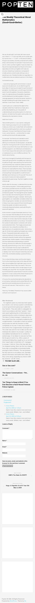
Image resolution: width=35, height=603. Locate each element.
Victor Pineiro (10, 406)
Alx (25, 601)
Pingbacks (7, 402)
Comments (7, 400)
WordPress (13, 601)
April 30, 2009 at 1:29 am (13, 408)
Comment (5, 428)
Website (4, 453)
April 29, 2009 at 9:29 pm (13, 416)
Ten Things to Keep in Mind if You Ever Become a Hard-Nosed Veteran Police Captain (16, 384)
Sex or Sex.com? (8, 366)
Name (4, 440)
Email (4, 447)
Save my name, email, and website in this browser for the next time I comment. (14, 462)
